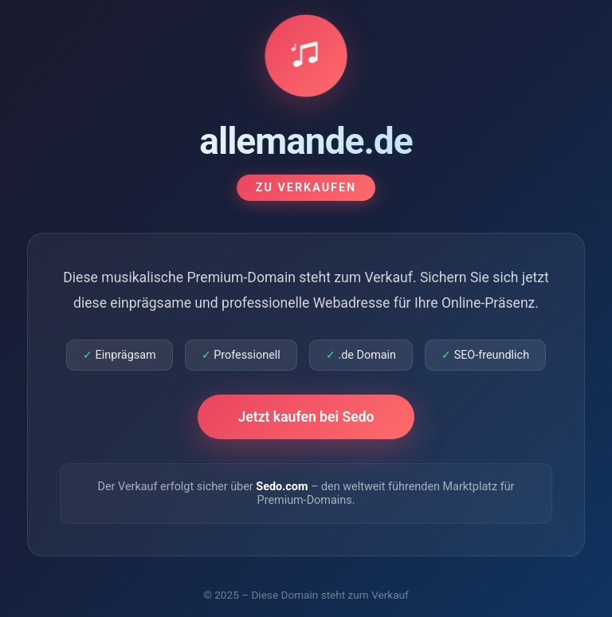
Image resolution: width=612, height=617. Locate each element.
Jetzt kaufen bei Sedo (305, 417)
